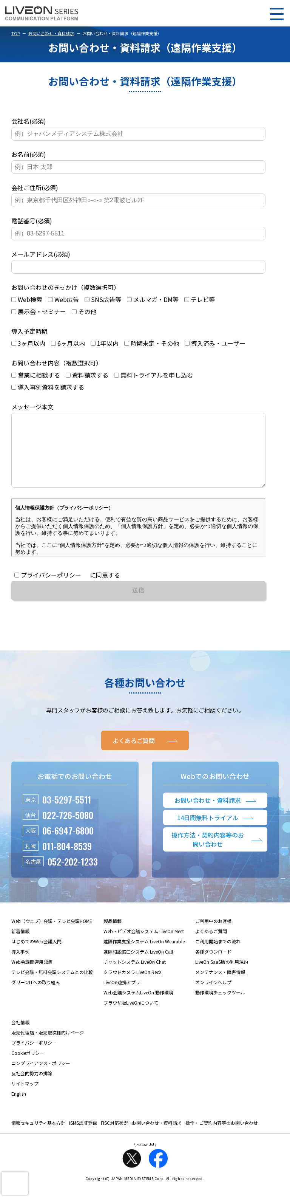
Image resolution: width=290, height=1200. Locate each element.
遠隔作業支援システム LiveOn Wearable (144, 956)
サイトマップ (25, 1098)
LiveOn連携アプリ (121, 997)
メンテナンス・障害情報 (220, 987)
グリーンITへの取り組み (35, 997)
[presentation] (15, 1183)
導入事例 (20, 966)
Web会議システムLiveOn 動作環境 (138, 1007)
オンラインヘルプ (213, 997)
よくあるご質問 (211, 946)
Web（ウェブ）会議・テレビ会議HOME (51, 936)
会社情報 (20, 1037)
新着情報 (20, 946)
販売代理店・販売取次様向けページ (47, 1047)
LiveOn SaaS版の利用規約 (221, 977)
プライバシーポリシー (34, 1057)
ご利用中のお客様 (213, 936)
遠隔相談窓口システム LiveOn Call (138, 966)
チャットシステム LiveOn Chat (134, 977)
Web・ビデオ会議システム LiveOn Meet (143, 946)
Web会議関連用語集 (31, 977)
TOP (15, 33)
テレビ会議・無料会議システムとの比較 (52, 987)
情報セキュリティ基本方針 (38, 1138)
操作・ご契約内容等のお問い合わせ (221, 1138)
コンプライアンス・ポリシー (40, 1078)
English (18, 1109)
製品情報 (112, 936)
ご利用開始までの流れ (218, 956)
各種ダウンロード (213, 966)
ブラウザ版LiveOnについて (130, 1017)
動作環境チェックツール (220, 1007)
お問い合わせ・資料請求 (51, 33)
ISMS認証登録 (83, 1138)
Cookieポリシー (27, 1068)
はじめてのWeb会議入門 (36, 956)
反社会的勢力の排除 (31, 1088)
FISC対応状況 (114, 1138)
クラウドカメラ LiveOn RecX (132, 987)
